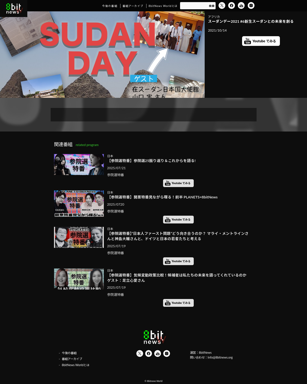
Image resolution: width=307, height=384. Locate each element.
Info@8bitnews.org (220, 357)
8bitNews (205, 352)
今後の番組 (109, 6)
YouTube (241, 5)
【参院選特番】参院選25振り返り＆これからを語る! (151, 160)
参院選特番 (115, 175)
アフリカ (214, 17)
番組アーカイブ (133, 6)
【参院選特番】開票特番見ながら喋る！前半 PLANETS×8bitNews (162, 197)
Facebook (231, 5)
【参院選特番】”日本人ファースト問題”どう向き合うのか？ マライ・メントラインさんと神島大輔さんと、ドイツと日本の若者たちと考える (178, 236)
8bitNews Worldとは (163, 6)
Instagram (251, 5)
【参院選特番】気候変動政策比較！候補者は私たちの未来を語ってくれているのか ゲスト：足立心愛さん (178, 278)
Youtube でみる (264, 41)
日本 (110, 156)
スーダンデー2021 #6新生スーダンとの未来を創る (251, 21)
